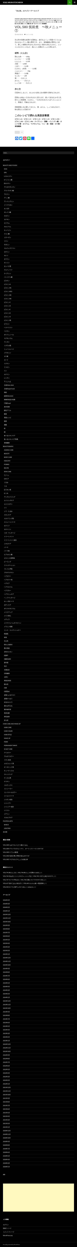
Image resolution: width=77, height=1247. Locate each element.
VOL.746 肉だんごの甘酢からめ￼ (28, 872)
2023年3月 (6, 1033)
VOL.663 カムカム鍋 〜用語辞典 (33, 883)
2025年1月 (6, 954)
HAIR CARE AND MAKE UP (12, 724)
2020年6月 (6, 1152)
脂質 (5, 421)
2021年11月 (7, 1091)
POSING (6, 464)
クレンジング (8, 774)
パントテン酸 (52, 20)
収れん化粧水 (8, 644)
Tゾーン (6, 475)
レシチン (7, 378)
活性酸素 (7, 673)
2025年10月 (7, 922)
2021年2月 (6, 1123)
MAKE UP (7, 738)
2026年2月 (6, 907)
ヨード (6, 360)
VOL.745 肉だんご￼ (9, 872)
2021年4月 (6, 1116)
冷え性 (18, 23)
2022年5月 (6, 1069)
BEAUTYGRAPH (8, 446)
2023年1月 (6, 1040)
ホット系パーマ (9, 601)
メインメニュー (74, 2)
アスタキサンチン (9, 187)
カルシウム (7, 226)
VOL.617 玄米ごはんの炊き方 (12, 883)
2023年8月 (6, 1015)
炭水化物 (7, 407)
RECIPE (49, 19)
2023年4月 (6, 1030)
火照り (6, 677)
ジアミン (7, 814)
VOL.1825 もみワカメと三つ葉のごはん (15, 845)
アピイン (7, 194)
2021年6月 (6, 1109)
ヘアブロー (7, 590)
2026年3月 (6, 903)
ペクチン (7, 331)
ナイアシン (45, 20)
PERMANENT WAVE (10, 745)
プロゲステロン (9, 572)
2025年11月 (7, 918)
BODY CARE (8, 457)
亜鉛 (5, 392)
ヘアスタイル (8, 587)
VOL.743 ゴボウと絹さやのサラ (43, 876)
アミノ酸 (7, 198)
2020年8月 (6, 1145)
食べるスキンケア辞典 (11, 439)
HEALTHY (44, 19)
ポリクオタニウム (9, 608)
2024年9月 (6, 968)
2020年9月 (6, 1141)
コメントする (29, 34)
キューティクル (9, 770)
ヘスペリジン (8, 327)
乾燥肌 (6, 634)
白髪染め (7, 691)
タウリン (7, 259)
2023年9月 (6, 1012)
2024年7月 (6, 976)
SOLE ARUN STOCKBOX (13, 2)
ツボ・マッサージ (9, 533)
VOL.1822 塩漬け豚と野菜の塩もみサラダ (16, 856)
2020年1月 (6, 1167)
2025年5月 (6, 940)
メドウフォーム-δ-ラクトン (12, 623)
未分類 (5, 832)
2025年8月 (6, 929)
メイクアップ (8, 612)
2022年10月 (7, 1051)
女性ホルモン (8, 652)
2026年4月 (6, 900)
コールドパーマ (9, 796)
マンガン (7, 342)
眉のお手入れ (8, 706)
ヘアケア (7, 583)
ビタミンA (59, 20)
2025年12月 (7, 914)
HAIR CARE (7, 727)
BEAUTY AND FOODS (35, 19)
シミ (5, 507)
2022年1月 (6, 1084)
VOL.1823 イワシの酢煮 (10, 852)
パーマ (6, 547)
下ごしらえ (7, 381)
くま (5, 486)
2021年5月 (6, 1112)
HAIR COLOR (8, 731)
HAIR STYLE (8, 734)
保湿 (5, 637)
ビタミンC (38, 22)
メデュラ (7, 619)
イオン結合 (7, 760)
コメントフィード (8, 1232)
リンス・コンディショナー (12, 630)
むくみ (6, 493)
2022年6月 (6, 1066)
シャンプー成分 (9, 807)
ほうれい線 (7, 489)
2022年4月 (6, 1073)
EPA (5, 172)
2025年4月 (6, 943)
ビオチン (7, 280)
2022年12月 (7, 1044)
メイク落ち (7, 616)
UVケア (6, 479)
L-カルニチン (8, 176)
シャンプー (7, 803)
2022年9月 (6, 1055)
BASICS (6, 825)
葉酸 (28, 23)
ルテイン (7, 374)
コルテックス (8, 785)
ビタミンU (7, 316)
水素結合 (7, 670)
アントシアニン (9, 201)
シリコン (7, 810)
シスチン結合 (8, 799)
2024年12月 (7, 958)
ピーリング (7, 561)
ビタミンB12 (8, 291)
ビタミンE (44, 22)
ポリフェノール (9, 334)
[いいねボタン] (17, 132)
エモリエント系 (9, 763)
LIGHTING (7, 828)
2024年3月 (6, 990)
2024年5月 (6, 983)
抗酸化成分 (7, 659)
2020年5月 (6, 1156)
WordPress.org (7, 1235)
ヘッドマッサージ (9, 598)
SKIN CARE (7, 471)
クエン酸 (7, 234)
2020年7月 (6, 1149)
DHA (5, 169)
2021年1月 (6, 1127)
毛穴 (5, 666)
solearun (30, 887)
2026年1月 (6, 911)
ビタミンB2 (25, 22)
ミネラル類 (7, 345)
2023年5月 (6, 1026)
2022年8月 (6, 1058)
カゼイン (7, 216)
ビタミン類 (7, 320)
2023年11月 (7, 1004)
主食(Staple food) (9, 389)
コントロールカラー (10, 792)
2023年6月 (6, 1022)
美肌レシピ (24, 23)
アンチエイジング (56, 19)
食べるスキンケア (36, 23)
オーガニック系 (9, 767)
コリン (6, 241)
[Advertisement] (38, 1198)
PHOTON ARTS (8, 821)
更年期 (6, 662)
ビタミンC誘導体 (9, 558)
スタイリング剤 (9, 518)
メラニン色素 (8, 626)
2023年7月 (6, 1019)
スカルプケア (8, 817)
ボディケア (7, 605)
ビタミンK (50, 22)
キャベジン (7, 230)
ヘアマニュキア (9, 594)
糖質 (5, 414)
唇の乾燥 (7, 648)
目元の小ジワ (8, 702)
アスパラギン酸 (9, 190)
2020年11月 (7, 1134)
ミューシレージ (9, 349)
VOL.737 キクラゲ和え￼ (11, 880)
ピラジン (7, 324)
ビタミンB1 (18, 22)
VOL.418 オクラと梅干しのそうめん (14, 887)
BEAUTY (25, 19)
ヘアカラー (7, 576)
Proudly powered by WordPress (11, 1244)
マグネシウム (8, 338)
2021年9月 (6, 1098)
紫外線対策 (7, 709)
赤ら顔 (6, 720)
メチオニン (7, 353)
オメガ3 (6, 208)
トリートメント (9, 536)
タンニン (7, 262)
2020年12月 (7, 1130)
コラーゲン (7, 237)
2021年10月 (7, 1094)
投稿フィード (7, 1228)
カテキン (7, 219)
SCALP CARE (8, 749)
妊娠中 (6, 655)
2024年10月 (7, 965)
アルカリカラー (9, 756)
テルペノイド (8, 270)
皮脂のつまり (8, 698)
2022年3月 (6, 1076)
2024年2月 (6, 994)
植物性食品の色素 (9, 399)
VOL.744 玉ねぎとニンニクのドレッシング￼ (17, 876)
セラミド (7, 525)
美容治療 (7, 713)
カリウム (26, 20)
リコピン (7, 367)
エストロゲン (8, 504)
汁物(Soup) (7, 403)
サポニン (7, 244)
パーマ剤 (7, 551)
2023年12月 (7, 1001)
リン (59, 22)
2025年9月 (6, 925)
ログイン (6, 1224)
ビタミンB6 (31, 22)
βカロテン (7, 183)
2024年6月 (6, 979)
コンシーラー (8, 788)
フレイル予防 (8, 569)
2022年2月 (6, 1080)
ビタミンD (7, 306)
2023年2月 (6, 1037)
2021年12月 (7, 1087)
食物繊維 (44, 23)
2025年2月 (6, 950)
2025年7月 (6, 932)
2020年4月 (6, 1159)
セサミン (7, 252)
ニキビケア (7, 543)
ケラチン (7, 781)
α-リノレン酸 (8, 180)
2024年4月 (6, 986)
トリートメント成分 (10, 540)
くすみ (6, 482)
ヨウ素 (55, 22)
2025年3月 (6, 947)
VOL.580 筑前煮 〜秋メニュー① (38, 28)
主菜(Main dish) (9, 385)
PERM (6, 742)
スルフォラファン (9, 248)
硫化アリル (7, 410)
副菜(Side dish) (8, 396)
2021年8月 (6, 1102)
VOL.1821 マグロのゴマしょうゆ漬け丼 (15, 859)
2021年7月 (6, 1105)
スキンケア (32, 20)
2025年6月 (6, 936)
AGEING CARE (19, 19)
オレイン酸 (7, 212)
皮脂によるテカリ (9, 695)
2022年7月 (6, 1062)
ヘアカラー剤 (8, 580)
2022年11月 (7, 1048)
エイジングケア (19, 20)
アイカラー (7, 752)
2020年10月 (7, 1138)
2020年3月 (6, 1163)
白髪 (5, 688)
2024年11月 (7, 961)
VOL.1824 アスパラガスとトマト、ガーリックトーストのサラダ (23, 848)
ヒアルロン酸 (8, 554)
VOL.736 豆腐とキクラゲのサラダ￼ (32, 880)
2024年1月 (6, 997)
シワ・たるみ (8, 511)
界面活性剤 (7, 680)
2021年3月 (6, 1120)
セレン (6, 255)
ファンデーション (9, 565)
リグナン (7, 363)
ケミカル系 (7, 778)
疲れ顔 (6, 684)
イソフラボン (8, 205)
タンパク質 (38, 20)
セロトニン (7, 529)
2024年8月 (6, 972)
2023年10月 (7, 1008)
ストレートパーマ (9, 522)
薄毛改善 (7, 716)
